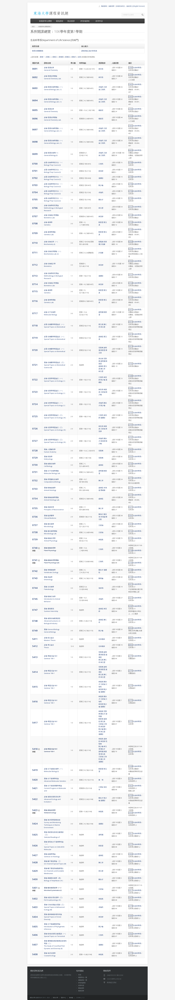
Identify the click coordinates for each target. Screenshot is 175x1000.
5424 (35, 823)
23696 (130, 870)
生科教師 (102, 639)
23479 (130, 897)
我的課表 (104, 6)
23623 (130, 786)
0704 (35, 192)
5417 (35, 722)
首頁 (79, 975)
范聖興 (101, 348)
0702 (35, 177)
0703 (35, 185)
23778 (130, 906)
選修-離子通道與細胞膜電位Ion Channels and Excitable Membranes (54, 871)
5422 (35, 799)
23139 (130, 538)
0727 (35, 440)
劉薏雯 (101, 222)
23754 (130, 943)
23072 (130, 309)
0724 (35, 404)
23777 (130, 844)
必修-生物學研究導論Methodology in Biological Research (53, 208)
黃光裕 (101, 358)
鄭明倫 (101, 578)
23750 (130, 795)
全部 (79, 57)
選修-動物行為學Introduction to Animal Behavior (52, 599)
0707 (35, 216)
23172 (130, 488)
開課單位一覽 (82, 977)
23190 (130, 577)
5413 (35, 657)
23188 (130, 570)
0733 (35, 488)
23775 (130, 656)
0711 (35, 252)
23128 (130, 215)
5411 (35, 638)
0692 (35, 77)
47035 (130, 261)
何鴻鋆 (103, 517)
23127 (130, 207)
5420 (35, 779)
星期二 (48, 57)
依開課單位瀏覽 (45, 21)
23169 (130, 563)
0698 (35, 141)
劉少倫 (101, 185)
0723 (35, 391)
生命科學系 (137, 67)
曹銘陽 (103, 490)
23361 (130, 515)
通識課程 (59, 21)
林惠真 (101, 539)
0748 (35, 620)
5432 (35, 898)
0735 (35, 508)
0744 (35, 587)
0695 (35, 110)
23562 (130, 934)
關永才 (101, 199)
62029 (130, 249)
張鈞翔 (101, 588)
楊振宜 (101, 110)
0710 (35, 242)
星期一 (42, 57)
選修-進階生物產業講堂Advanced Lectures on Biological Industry (52, 621)
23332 (130, 456)
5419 (35, 769)
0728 (35, 450)
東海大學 (32, 997)
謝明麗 (101, 312)
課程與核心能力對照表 (89, 51)
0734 (35, 498)
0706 (35, 207)
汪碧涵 (103, 392)
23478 (130, 878)
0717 (35, 313)
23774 (130, 478)
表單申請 (99, 21)
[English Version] (139, 6)
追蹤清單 (111, 6)
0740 (35, 547)
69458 (130, 150)
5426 (35, 845)
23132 (130, 531)
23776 (130, 778)
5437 (35, 944)
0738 (35, 532)
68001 (130, 638)
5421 (35, 788)
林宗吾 (101, 69)
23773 (130, 620)
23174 (130, 471)
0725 (35, 416)
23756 (130, 822)
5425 (35, 834)
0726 (35, 428)
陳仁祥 (103, 369)
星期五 (67, 57)
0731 (35, 471)
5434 (35, 916)
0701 (35, 170)
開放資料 (81, 988)
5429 (35, 870)
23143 (130, 464)
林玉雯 (101, 208)
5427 (35, 855)
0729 (35, 457)
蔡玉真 (101, 324)
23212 (130, 598)
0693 (35, 88)
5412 (35, 646)
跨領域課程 (85, 21)
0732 (35, 480)
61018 (130, 524)
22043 (130, 67)
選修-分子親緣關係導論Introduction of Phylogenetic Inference (54, 926)
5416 (35, 701)
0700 (35, 163)
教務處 (71, 997)
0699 (35, 153)
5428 (35, 862)
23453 (130, 84)
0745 (35, 598)
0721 (35, 364)
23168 (130, 550)
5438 (35, 954)
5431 (35, 887)
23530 (130, 813)
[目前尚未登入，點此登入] (124, 6)
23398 (130, 766)
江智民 (103, 89)
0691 (35, 68)
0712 (35, 264)
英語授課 (71, 21)
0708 (35, 223)
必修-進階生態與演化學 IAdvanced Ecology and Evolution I (52, 799)
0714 (35, 284)
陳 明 (101, 780)
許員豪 (103, 244)
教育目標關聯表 (37, 51)
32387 (130, 606)
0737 (35, 525)
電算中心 (63, 997)
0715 (35, 291)
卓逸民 (101, 87)
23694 (130, 854)
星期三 (54, 57)
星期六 (73, 57)
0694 (35, 100)
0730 (35, 464)
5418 (35, 748)
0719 (35, 337)
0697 (35, 129)
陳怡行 (101, 514)
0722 (35, 379)
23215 (130, 507)
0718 (35, 325)
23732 (130, 364)
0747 (35, 609)
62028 (130, 242)
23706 (130, 162)
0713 (35, 275)
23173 (130, 495)
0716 (35, 300)
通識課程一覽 (82, 980)
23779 (130, 953)
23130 (130, 229)
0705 (35, 199)
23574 (130, 322)
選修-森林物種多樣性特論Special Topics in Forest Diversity (53, 916)
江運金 (101, 787)
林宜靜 (101, 171)
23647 (130, 925)
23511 (130, 833)
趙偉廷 (101, 336)
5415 (35, 686)
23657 (130, 861)
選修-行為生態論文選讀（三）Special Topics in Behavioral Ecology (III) (54, 907)
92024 (130, 628)
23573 (130, 584)
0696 (35, 118)
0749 (35, 630)
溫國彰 (101, 178)
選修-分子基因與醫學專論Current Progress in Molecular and (55, 788)
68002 (130, 645)
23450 (130, 449)
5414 (35, 671)
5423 (35, 810)
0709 (35, 233)
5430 (35, 879)
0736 (35, 516)
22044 (130, 75)
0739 (35, 539)
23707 (130, 412)
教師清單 (81, 991)
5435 (35, 926)
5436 (35, 934)
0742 (35, 571)
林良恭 (101, 389)
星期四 (61, 57)
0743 (35, 578)
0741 (35, 560)
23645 (130, 916)
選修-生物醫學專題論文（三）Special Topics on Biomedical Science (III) (54, 365)
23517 (130, 890)
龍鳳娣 (101, 242)
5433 (35, 907)
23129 (130, 222)
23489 (130, 376)
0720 (35, 349)
